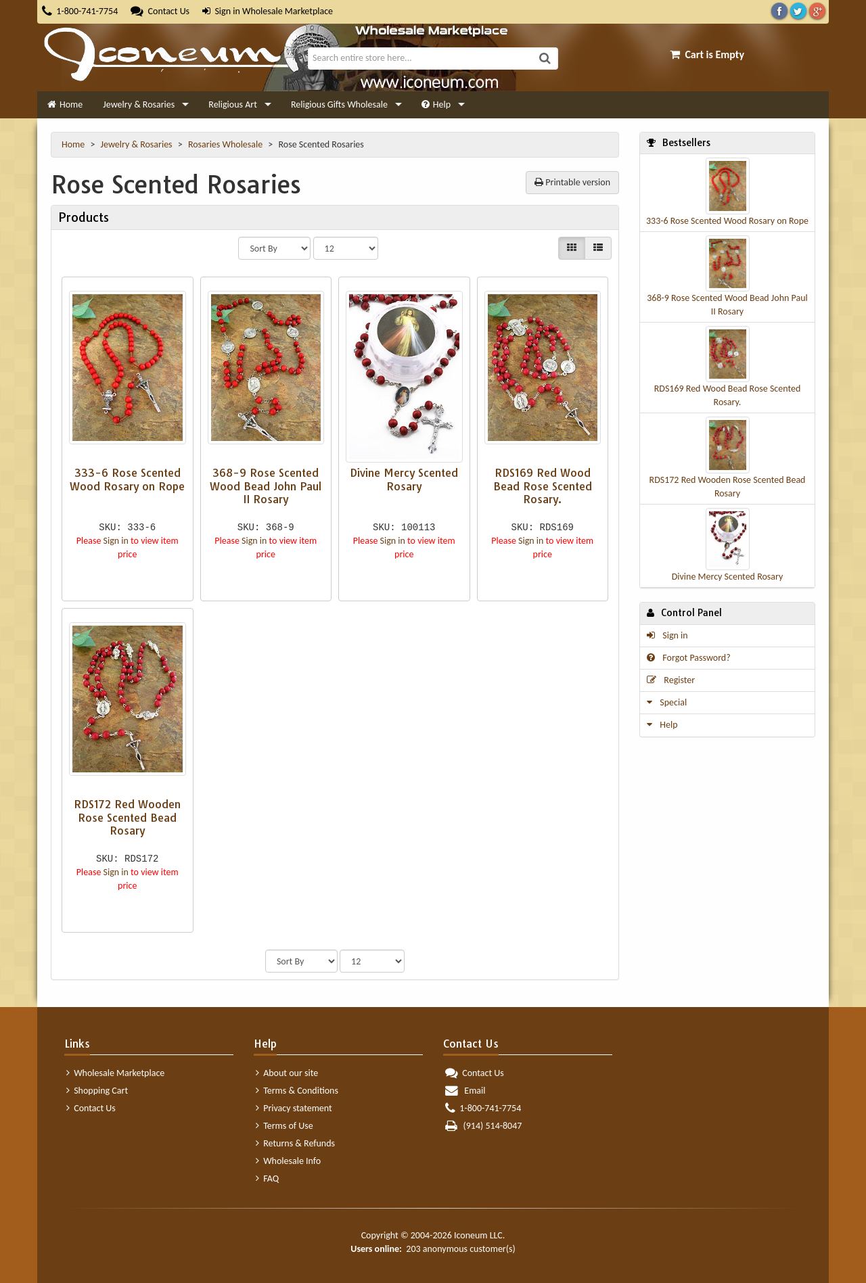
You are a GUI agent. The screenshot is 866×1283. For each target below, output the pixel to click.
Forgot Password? (689, 657)
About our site (287, 1073)
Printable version (572, 182)
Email (465, 1090)
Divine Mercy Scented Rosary (727, 576)
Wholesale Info (288, 1161)
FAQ (267, 1178)
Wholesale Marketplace (115, 1073)
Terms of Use (284, 1126)
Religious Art (232, 104)
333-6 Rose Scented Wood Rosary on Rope (727, 221)
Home (65, 104)
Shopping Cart (97, 1090)
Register (671, 680)
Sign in (221, 11)
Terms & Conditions (297, 1090)
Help (436, 104)
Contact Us (160, 11)
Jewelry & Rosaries (139, 104)
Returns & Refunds (295, 1143)
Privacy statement (294, 1108)
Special (667, 702)
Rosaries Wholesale (226, 144)
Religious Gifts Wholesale (339, 104)
